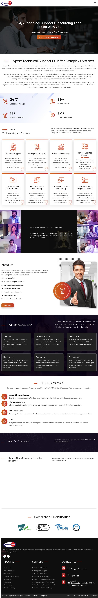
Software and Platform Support (44, 582)
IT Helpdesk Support (40, 571)
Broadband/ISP (9, 571)
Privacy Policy (83, 596)
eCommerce (8, 582)
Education (40, 357)
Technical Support (40, 568)
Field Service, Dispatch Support (44, 585)
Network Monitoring (40, 573)
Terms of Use (70, 596)
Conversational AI (17, 402)
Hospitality (8, 357)
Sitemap (94, 596)
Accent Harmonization (19, 395)
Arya (11, 419)
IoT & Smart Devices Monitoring (44, 579)
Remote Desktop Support (42, 576)
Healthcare (74, 336)
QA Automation (16, 411)
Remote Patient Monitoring (43, 588)
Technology (8, 585)
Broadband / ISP (43, 336)
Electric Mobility (9, 588)
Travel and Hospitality (11, 576)
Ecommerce (74, 357)
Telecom (7, 336)
